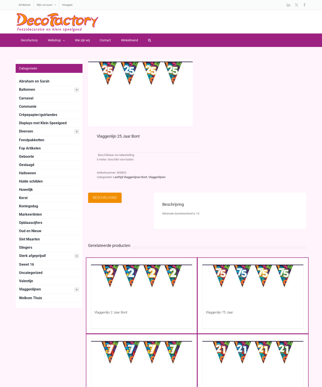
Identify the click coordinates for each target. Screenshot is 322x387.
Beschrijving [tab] (105, 198)
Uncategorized (30, 273)
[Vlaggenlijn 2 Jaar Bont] (141, 282)
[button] (149, 40)
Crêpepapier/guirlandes (38, 115)
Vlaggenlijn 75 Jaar (219, 312)
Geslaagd (26, 165)
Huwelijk (26, 189)
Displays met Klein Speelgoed (43, 123)
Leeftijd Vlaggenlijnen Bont (130, 177)
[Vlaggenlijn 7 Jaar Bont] (141, 358)
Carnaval (26, 98)
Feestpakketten (31, 140)
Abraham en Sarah (34, 81)
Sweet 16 (26, 264)
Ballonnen (49, 89)
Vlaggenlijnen (156, 177)
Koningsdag (28, 206)
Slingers (25, 247)
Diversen (49, 131)
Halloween (27, 173)
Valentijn (26, 281)
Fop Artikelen (30, 148)
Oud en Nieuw (30, 231)
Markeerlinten (30, 214)
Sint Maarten (29, 239)
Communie (27, 106)
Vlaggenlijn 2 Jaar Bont (110, 312)
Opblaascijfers (30, 223)
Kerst (23, 198)
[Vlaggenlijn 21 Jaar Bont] (252, 358)
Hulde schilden (31, 181)
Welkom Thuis (30, 298)
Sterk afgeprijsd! (49, 256)
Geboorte (26, 156)
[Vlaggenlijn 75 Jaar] (252, 282)
